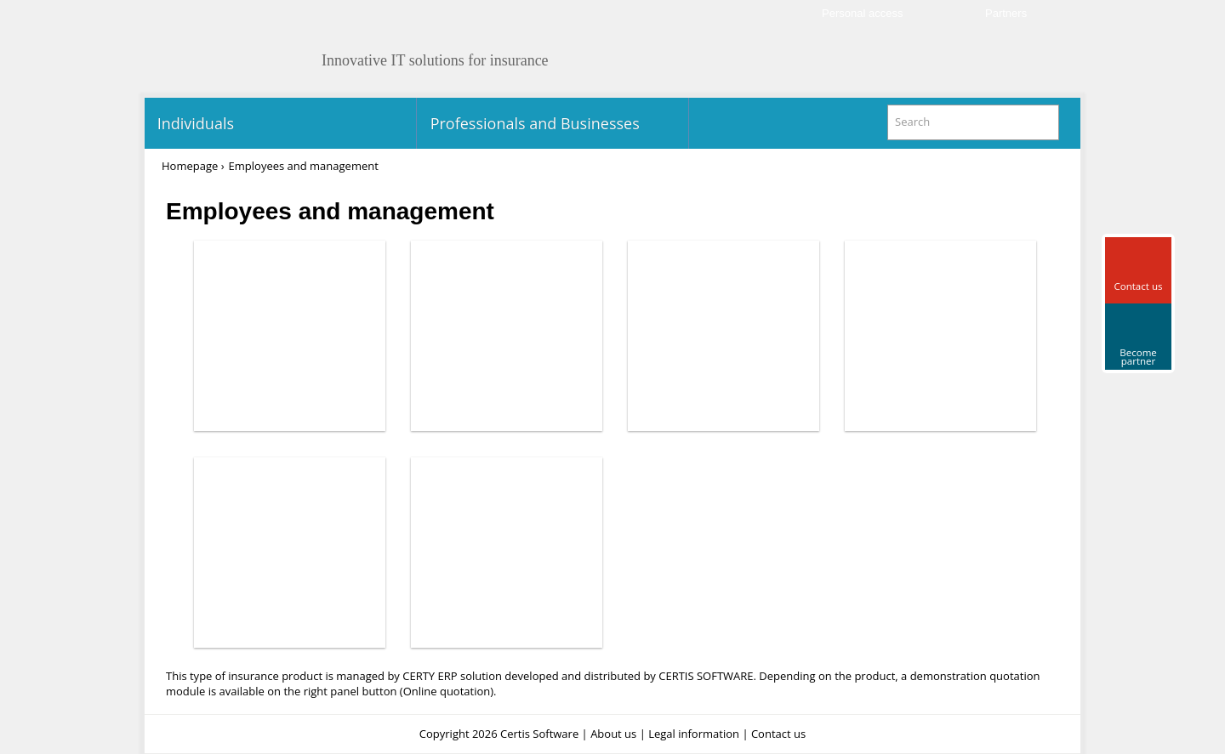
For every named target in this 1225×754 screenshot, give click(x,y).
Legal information (693, 733)
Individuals (193, 123)
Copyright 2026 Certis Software (498, 733)
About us (613, 733)
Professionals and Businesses (533, 123)
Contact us (778, 733)
